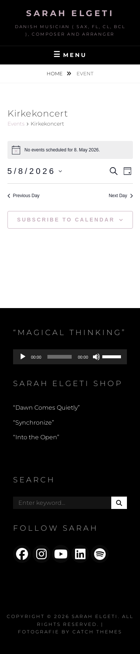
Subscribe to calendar (66, 220)
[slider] (59, 357)
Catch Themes (97, 632)
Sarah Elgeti (70, 13)
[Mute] (96, 357)
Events (16, 123)
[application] (70, 356)
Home (55, 73)
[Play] (23, 357)
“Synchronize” (33, 422)
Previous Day (23, 195)
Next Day (121, 195)
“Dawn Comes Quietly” (46, 407)
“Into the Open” (36, 437)
